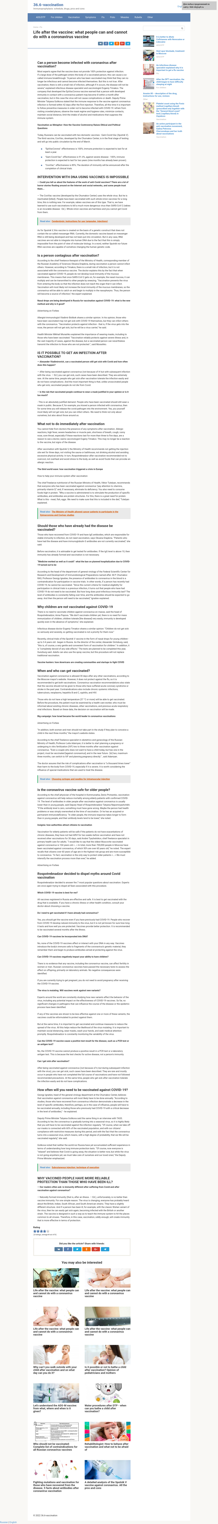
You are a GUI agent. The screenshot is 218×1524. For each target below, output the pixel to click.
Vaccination (74, 17)
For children (57, 17)
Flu (103, 17)
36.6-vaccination (48, 4)
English (181, 6)
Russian (4, 1522)
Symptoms (90, 17)
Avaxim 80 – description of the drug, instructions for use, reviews (160, 94)
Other (150, 17)
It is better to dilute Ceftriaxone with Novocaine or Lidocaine (170, 39)
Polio (112, 17)
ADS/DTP (40, 17)
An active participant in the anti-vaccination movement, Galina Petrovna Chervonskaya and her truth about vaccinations (169, 128)
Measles (125, 17)
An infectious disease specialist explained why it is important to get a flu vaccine (170, 67)
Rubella (138, 17)
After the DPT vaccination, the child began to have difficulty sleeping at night (170, 82)
